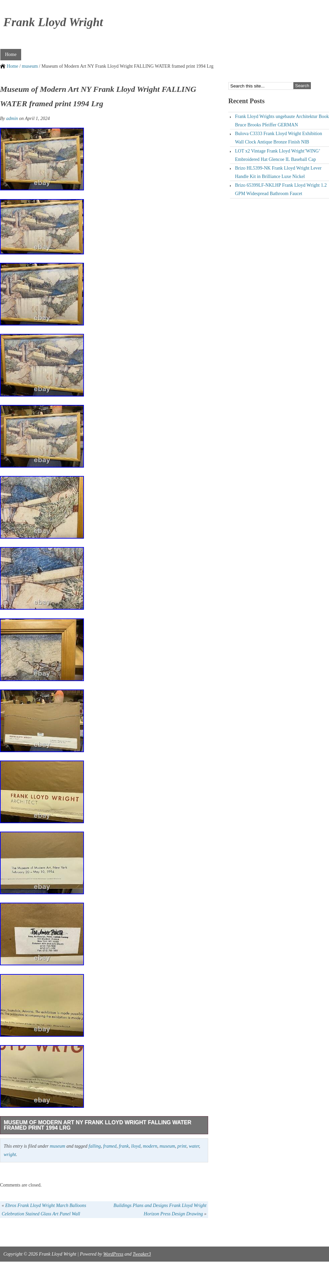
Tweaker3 (142, 1254)
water (194, 1146)
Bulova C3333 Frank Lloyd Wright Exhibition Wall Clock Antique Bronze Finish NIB (278, 137)
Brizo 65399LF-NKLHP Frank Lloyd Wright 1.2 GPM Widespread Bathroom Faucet (281, 189)
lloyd (136, 1146)
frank (124, 1146)
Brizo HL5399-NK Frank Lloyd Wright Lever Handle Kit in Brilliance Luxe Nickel (278, 172)
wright (10, 1154)
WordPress (113, 1254)
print (181, 1146)
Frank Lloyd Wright (53, 22)
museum (30, 66)
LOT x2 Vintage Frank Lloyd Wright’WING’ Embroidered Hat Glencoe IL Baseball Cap (277, 155)
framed (109, 1146)
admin (12, 118)
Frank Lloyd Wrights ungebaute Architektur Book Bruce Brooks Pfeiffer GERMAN (282, 120)
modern (150, 1146)
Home (10, 54)
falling (95, 1146)
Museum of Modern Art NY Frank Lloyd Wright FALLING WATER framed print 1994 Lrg (97, 1125)
